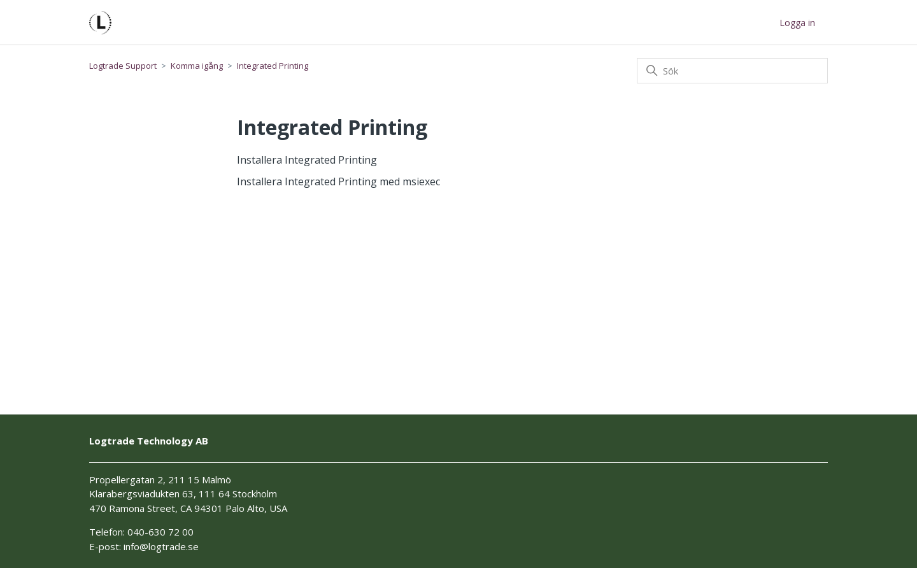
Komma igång (197, 65)
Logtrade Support (123, 65)
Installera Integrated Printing (307, 160)
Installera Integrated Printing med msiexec (338, 181)
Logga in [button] (797, 23)
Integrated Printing (272, 65)
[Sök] (732, 70)
